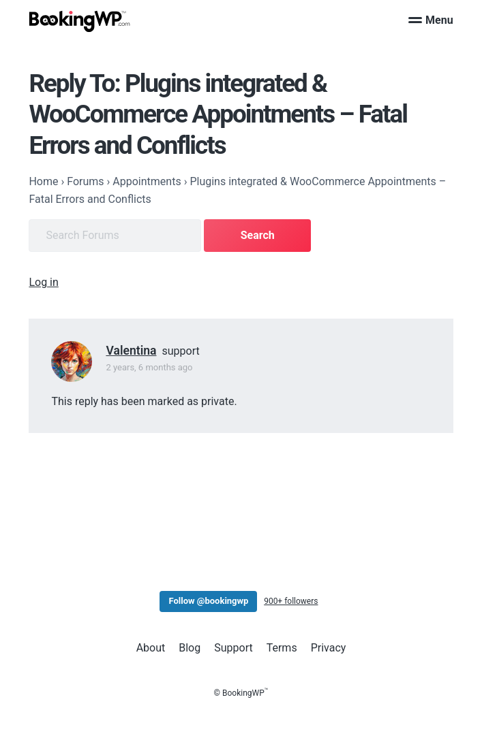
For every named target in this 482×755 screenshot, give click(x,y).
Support (233, 647)
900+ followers (291, 601)
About (151, 647)
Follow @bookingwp (208, 601)
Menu (430, 20)
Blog (189, 647)
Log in (43, 282)
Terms (282, 647)
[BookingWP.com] (80, 21)
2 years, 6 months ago (149, 367)
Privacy (328, 647)
